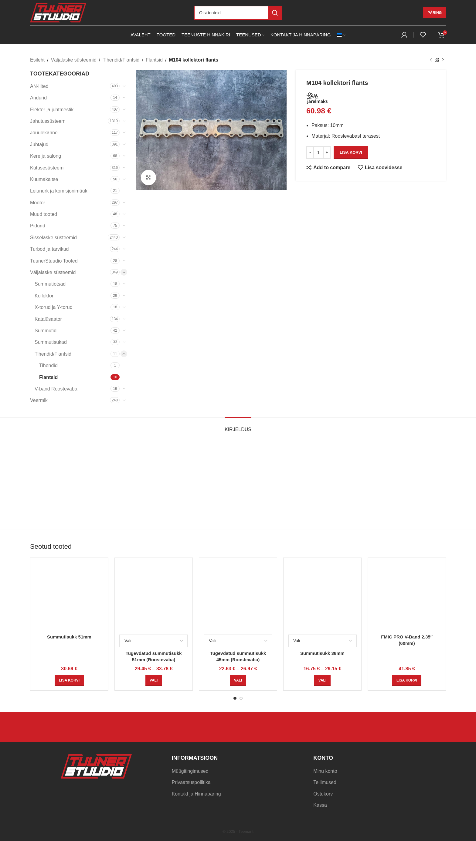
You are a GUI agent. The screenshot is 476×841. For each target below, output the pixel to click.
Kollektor (44, 295)
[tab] (238, 426)
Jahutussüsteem (48, 121)
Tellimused (324, 782)
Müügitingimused (190, 771)
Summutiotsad (50, 283)
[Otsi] (238, 13)
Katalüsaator (48, 319)
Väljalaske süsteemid (73, 59)
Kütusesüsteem (46, 167)
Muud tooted (43, 214)
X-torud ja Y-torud (54, 307)
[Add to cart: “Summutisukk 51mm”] (69, 680)
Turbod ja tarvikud (49, 249)
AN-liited (39, 86)
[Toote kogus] (318, 152)
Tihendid (48, 365)
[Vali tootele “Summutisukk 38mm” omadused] (322, 680)
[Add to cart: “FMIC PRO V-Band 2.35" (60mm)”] (406, 680)
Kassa (320, 805)
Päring (434, 13)
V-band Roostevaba (56, 388)
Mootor (37, 202)
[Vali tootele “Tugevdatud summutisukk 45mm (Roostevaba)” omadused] (238, 680)
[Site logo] (58, 12)
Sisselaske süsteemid (53, 237)
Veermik (39, 400)
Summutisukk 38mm (322, 653)
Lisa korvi (351, 152)
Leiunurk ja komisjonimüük (58, 190)
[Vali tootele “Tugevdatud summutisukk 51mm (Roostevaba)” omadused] (153, 680)
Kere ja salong (45, 156)
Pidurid (37, 225)
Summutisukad (51, 342)
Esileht (37, 59)
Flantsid (154, 59)
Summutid (45, 330)
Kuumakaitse (44, 179)
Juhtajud (39, 144)
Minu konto (325, 771)
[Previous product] (431, 60)
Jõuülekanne (44, 132)
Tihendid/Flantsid (121, 59)
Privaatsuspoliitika (191, 782)
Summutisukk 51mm (69, 636)
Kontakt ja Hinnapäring (196, 793)
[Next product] (443, 60)
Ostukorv (323, 793)
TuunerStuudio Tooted (54, 260)
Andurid (38, 97)
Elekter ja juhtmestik (51, 109)
